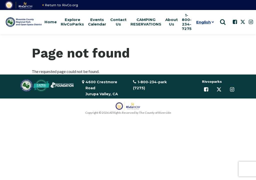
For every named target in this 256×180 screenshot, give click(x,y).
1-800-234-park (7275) (150, 85)
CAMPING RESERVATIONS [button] (145, 21)
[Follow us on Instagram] (251, 22)
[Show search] (223, 22)
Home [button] (50, 22)
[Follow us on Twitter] (243, 22)
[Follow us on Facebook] (235, 22)
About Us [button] (171, 21)
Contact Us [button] (118, 21)
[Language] (204, 22)
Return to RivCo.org (61, 5)
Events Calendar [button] (97, 21)
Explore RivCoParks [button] (72, 21)
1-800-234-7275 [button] (187, 22)
